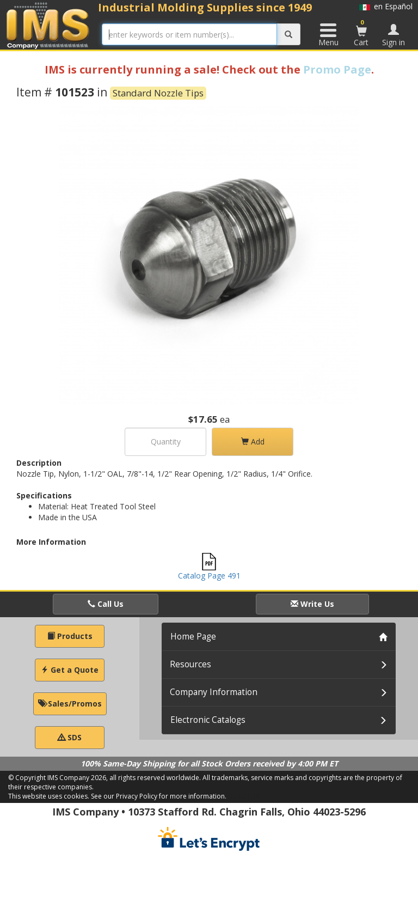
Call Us (106, 604)
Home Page (193, 636)
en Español (386, 6)
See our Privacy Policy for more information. (158, 796)
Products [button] (70, 636)
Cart (361, 32)
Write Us (312, 604)
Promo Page (337, 69)
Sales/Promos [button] (70, 703)
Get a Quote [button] (70, 670)
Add (253, 441)
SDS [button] (70, 737)
